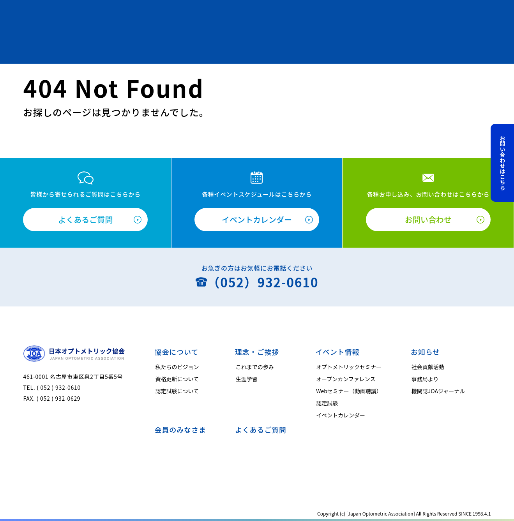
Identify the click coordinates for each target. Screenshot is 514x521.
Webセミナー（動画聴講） (349, 391)
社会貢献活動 (428, 367)
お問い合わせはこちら (503, 163)
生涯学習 (247, 379)
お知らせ (425, 352)
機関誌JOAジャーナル (438, 391)
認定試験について (177, 391)
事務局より (425, 379)
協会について (177, 352)
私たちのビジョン (177, 367)
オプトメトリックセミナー (349, 367)
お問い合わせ (428, 219)
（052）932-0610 (262, 282)
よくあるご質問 (85, 219)
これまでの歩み (255, 367)
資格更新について (177, 379)
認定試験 (327, 403)
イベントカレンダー (257, 219)
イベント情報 (337, 352)
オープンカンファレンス (345, 379)
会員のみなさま (180, 429)
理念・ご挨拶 (257, 352)
